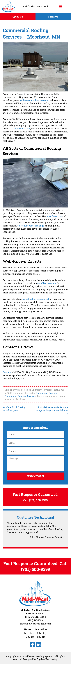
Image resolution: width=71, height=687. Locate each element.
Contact (7, 372)
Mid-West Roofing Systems (34, 100)
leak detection (54, 216)
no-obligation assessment (35, 298)
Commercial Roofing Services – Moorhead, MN (31, 33)
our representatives (20, 128)
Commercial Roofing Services (20, 396)
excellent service (46, 283)
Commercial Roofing (46, 393)
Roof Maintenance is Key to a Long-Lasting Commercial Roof (52, 410)
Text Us (53, 16)
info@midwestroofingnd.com (35, 623)
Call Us (18, 16)
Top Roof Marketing (47, 659)
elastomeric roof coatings (30, 225)
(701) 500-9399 (38, 500)
